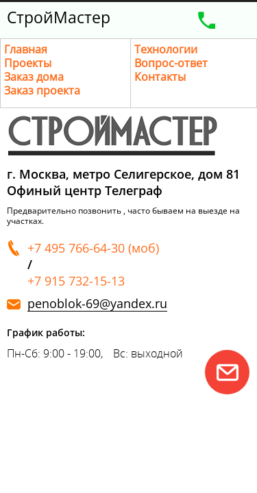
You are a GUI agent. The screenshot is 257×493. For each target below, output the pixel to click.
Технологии (165, 49)
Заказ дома (34, 76)
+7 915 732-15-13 (76, 281)
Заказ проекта (42, 90)
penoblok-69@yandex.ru (97, 304)
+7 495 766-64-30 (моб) (93, 248)
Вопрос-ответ (171, 63)
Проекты (27, 63)
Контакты (160, 76)
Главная (25, 49)
